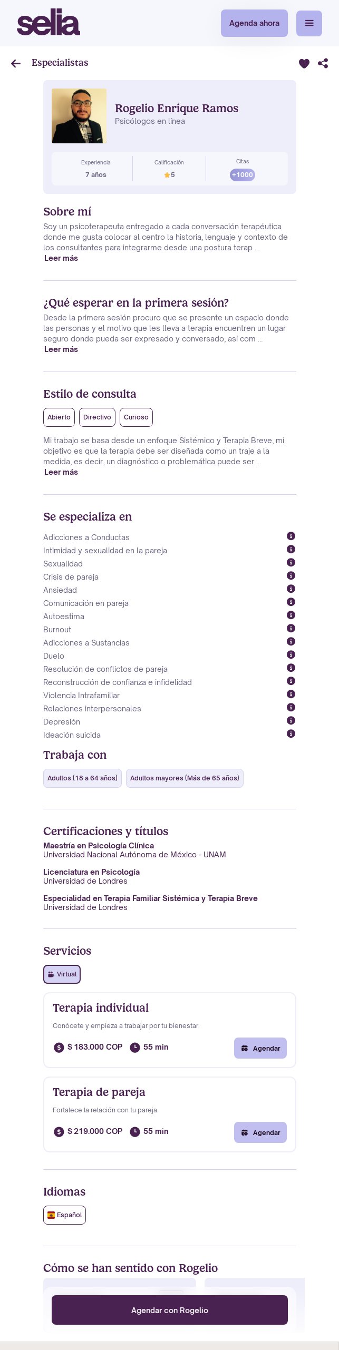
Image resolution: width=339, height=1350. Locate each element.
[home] (48, 23)
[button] (309, 23)
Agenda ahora (254, 22)
